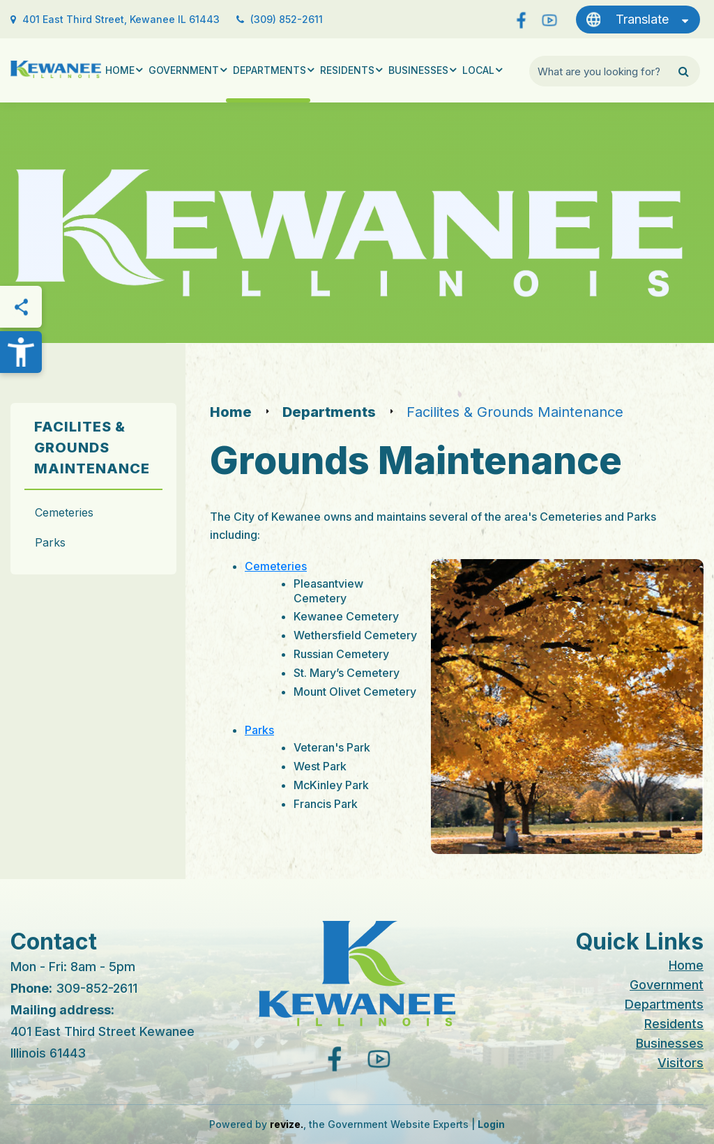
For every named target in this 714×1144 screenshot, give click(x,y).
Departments (269, 70)
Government (184, 70)
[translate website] (638, 19)
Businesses (418, 70)
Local (478, 70)
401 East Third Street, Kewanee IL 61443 (121, 19)
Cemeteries (64, 512)
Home (120, 70)
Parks (50, 542)
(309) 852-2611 (286, 19)
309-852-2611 (96, 988)
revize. (286, 1124)
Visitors (681, 1062)
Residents (347, 70)
